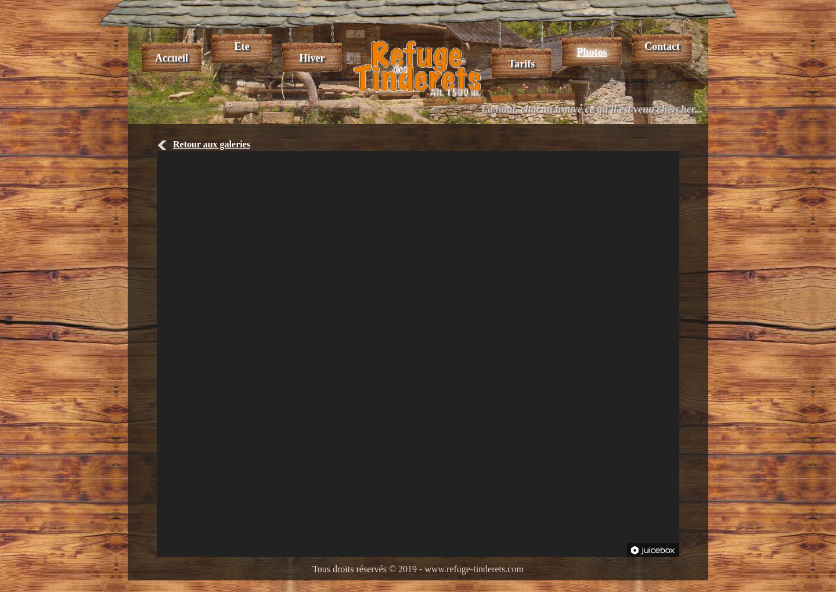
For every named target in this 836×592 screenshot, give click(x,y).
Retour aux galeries (203, 144)
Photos (591, 52)
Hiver (312, 58)
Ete (242, 46)
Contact (662, 46)
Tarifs (522, 64)
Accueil (171, 58)
